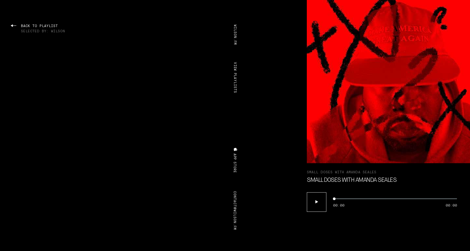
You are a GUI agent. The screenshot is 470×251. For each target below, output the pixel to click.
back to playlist (37, 29)
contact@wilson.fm (234, 210)
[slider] (395, 198)
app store (235, 160)
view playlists (235, 77)
